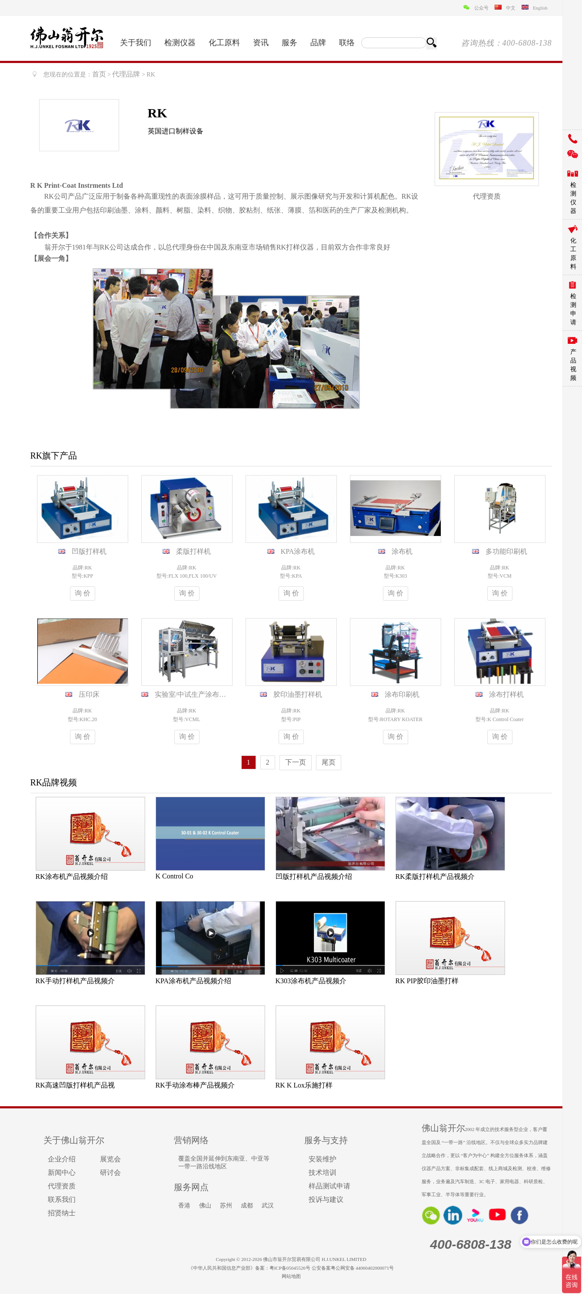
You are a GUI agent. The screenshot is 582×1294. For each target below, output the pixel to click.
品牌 (318, 42)
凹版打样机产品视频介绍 (314, 876)
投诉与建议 (326, 1199)
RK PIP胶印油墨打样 (427, 981)
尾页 (329, 762)
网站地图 (291, 1276)
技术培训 (322, 1172)
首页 (99, 74)
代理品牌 (126, 74)
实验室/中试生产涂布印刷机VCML (207, 694)
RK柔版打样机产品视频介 (435, 876)
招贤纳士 (62, 1213)
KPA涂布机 (298, 551)
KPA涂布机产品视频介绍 (194, 981)
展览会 (110, 1159)
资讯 (261, 42)
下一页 (295, 762)
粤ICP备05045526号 (289, 1268)
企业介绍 (62, 1159)
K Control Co (174, 876)
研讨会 (110, 1172)
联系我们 (62, 1199)
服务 (289, 42)
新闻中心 (62, 1172)
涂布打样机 (506, 694)
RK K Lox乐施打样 (304, 1085)
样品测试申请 (329, 1186)
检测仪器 (180, 42)
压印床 (89, 694)
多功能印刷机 (506, 551)
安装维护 (322, 1159)
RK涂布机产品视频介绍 (72, 876)
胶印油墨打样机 (297, 694)
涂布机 (402, 551)
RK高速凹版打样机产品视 (75, 1085)
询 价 (82, 593)
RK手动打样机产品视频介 (75, 981)
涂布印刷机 (402, 694)
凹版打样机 (89, 551)
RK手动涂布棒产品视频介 (195, 1085)
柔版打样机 (193, 551)
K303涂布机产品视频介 (311, 981)
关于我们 (135, 42)
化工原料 (224, 42)
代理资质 (62, 1186)
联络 (347, 42)
